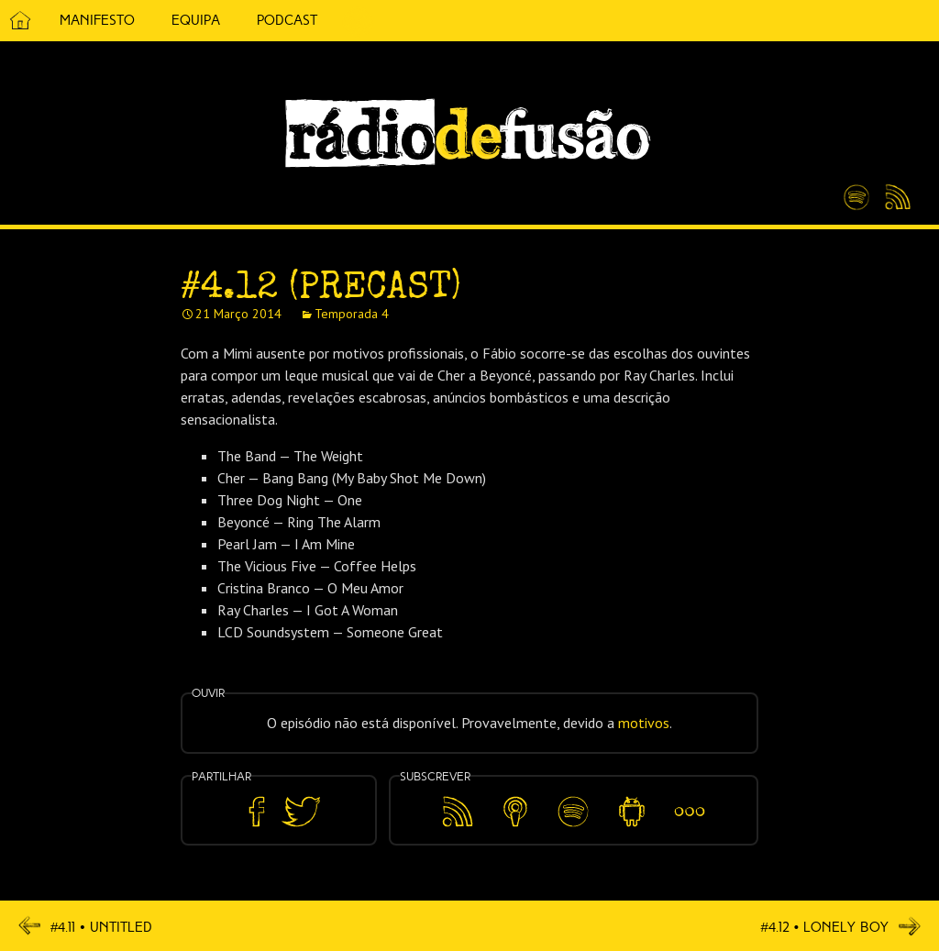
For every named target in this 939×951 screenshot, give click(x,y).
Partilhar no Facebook (257, 812)
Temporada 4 (352, 313)
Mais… (689, 799)
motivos (643, 722)
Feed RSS (894, 198)
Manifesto (97, 20)
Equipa (195, 20)
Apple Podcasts (515, 808)
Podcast (287, 20)
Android (631, 799)
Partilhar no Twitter (301, 812)
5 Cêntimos (358, 20)
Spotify (856, 190)
